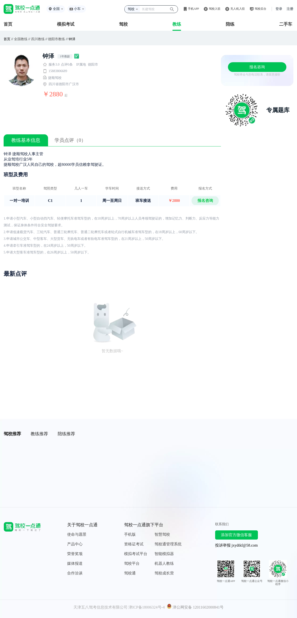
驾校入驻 (214, 8)
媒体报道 (75, 563)
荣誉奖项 (75, 554)
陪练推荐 (66, 433)
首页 (8, 24)
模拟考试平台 (135, 554)
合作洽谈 (75, 573)
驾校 (123, 24)
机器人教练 (164, 563)
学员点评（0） (70, 140)
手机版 (130, 534)
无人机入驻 (237, 8)
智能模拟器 (164, 554)
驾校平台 (132, 563)
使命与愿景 (76, 534)
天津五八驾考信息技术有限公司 (100, 607)
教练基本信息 (25, 140)
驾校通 (130, 573)
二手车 (285, 24)
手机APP (193, 8)
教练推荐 (39, 433)
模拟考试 (65, 24)
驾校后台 (260, 8)
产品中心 (75, 544)
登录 (279, 9)
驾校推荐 (12, 433)
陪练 (230, 24)
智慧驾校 (162, 534)
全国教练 (21, 39)
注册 (290, 9)
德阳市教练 (56, 39)
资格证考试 (133, 544)
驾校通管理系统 (168, 544)
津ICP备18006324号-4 (146, 607)
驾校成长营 (164, 573)
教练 (176, 24)
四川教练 (38, 39)
